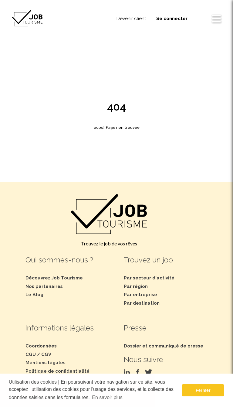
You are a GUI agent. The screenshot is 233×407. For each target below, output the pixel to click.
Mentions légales (45, 362)
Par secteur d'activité (149, 278)
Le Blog (34, 294)
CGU (30, 354)
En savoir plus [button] (107, 397)
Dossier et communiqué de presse (163, 346)
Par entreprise (140, 294)
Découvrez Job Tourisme (54, 278)
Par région (136, 286)
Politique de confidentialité (57, 371)
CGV (46, 354)
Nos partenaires (44, 286)
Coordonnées (41, 346)
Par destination (142, 303)
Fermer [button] (203, 390)
